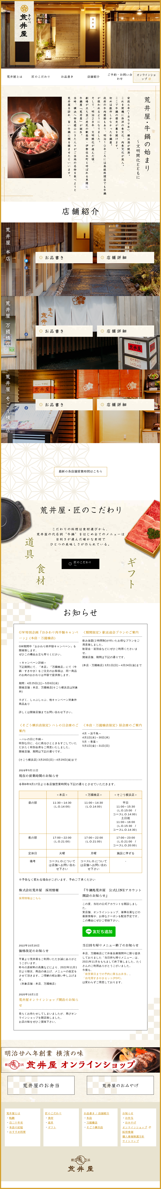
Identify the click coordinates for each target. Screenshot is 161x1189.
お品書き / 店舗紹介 (96, 1113)
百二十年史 (16, 1122)
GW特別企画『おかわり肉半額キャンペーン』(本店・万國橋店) (48, 635)
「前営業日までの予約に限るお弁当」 (105, 973)
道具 (50, 1122)
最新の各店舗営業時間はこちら (80, 471)
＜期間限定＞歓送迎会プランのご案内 (110, 632)
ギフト (52, 1127)
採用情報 (127, 1132)
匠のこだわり (53, 1113)
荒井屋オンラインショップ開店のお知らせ (49, 1002)
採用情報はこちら (30, 898)
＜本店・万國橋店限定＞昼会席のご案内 (112, 725)
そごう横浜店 (94, 1127)
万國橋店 (92, 1122)
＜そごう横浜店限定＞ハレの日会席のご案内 (49, 728)
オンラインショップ (134, 1127)
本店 (89, 1118)
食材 (50, 1118)
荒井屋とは (13, 1113)
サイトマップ (130, 1141)
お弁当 (129, 1118)
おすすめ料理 (17, 1132)
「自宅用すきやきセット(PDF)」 (102, 978)
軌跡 (12, 1118)
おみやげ (130, 1122)
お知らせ (127, 1113)
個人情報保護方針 (133, 1136)
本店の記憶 (16, 1127)
